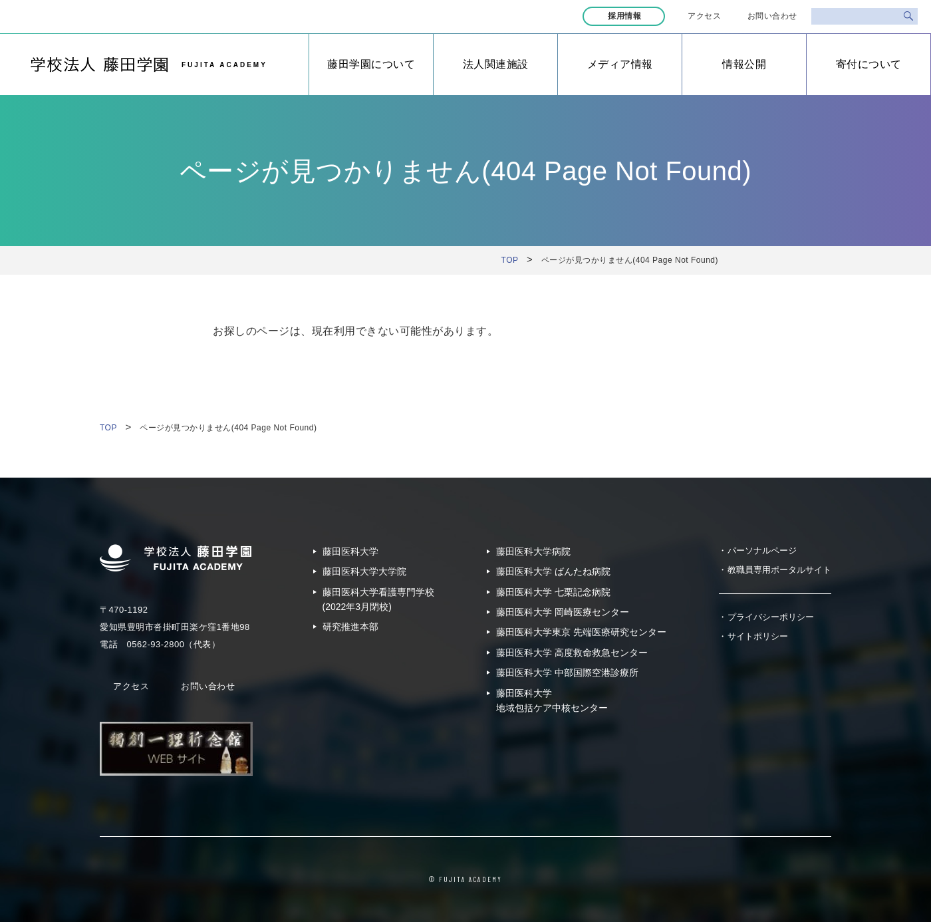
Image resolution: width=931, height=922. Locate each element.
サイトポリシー (758, 636)
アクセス (704, 16)
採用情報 (626, 16)
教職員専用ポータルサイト (779, 570)
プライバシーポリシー (771, 617)
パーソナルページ (762, 550)
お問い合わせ (772, 16)
